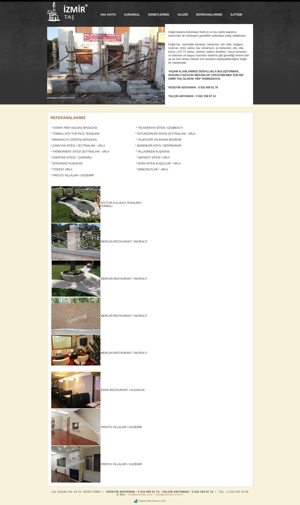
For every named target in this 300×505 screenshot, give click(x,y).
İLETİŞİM (236, 14)
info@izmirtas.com (140, 494)
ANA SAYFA (108, 14)
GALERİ (183, 14)
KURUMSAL (132, 14)
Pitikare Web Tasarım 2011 (152, 501)
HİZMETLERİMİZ (158, 14)
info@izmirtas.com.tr (169, 494)
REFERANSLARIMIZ (209, 14)
